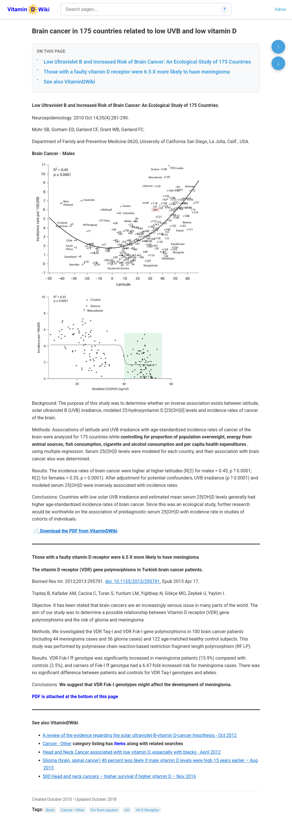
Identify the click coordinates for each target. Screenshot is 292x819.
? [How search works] (225, 9)
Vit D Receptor (147, 810)
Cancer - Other (57, 743)
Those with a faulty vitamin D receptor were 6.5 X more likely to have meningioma (137, 72)
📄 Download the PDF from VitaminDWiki (75, 531)
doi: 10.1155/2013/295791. (133, 581)
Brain (50, 810)
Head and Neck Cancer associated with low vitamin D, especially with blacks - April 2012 (131, 752)
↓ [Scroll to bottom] (278, 63)
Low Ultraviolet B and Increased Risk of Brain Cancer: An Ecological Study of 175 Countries (147, 62)
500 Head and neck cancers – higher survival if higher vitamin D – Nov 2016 (119, 776)
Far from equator (104, 810)
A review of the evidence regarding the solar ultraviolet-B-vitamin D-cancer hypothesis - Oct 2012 (139, 735)
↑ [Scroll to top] (278, 47)
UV (127, 810)
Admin (280, 9)
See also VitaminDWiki (69, 82)
